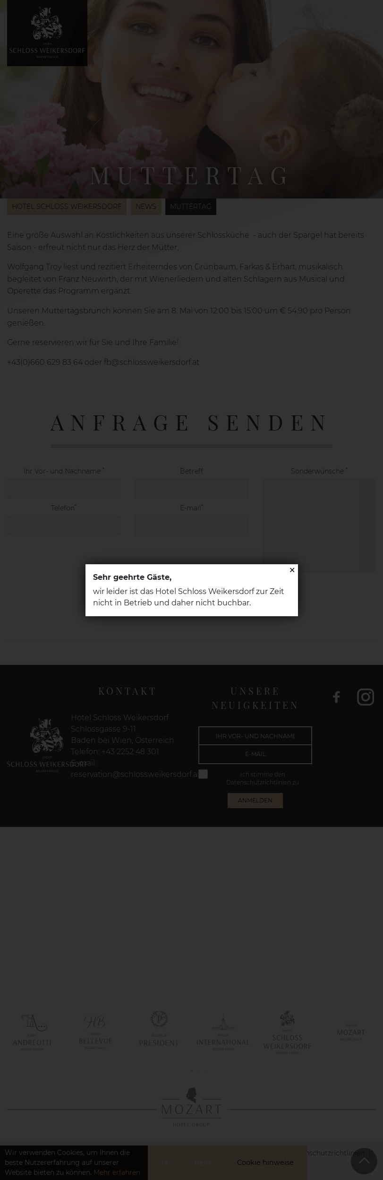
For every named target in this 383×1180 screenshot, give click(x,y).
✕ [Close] (292, 570)
